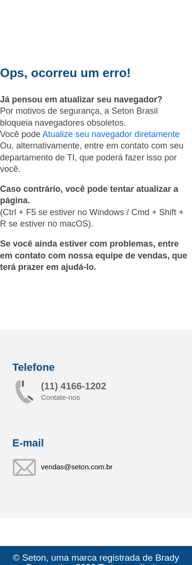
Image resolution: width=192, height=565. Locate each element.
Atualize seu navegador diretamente (111, 134)
